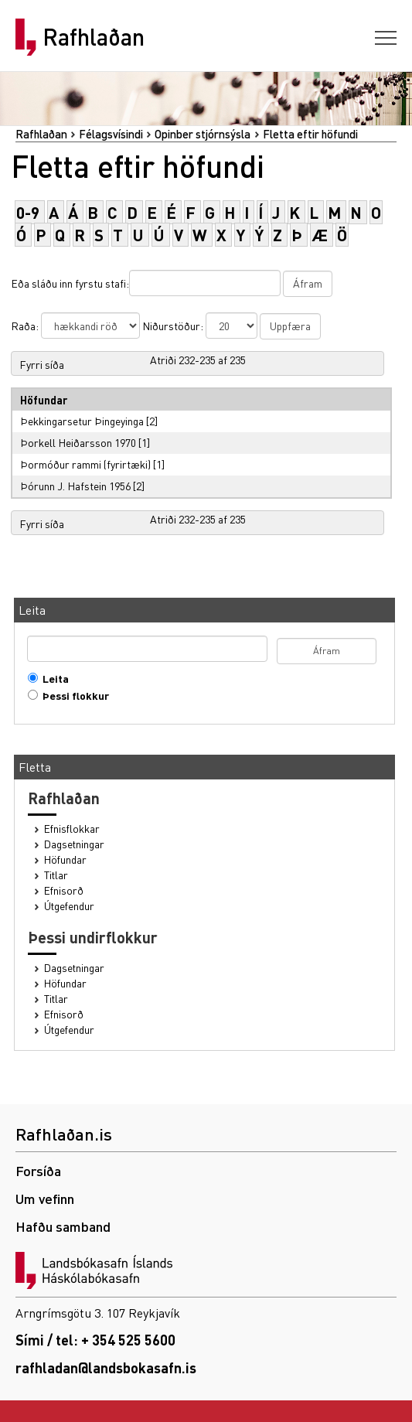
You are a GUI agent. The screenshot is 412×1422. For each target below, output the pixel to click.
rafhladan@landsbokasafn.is (105, 1367)
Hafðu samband (63, 1226)
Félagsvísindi (111, 134)
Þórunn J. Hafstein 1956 (75, 486)
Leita (52, 678)
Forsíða (38, 1170)
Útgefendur (69, 905)
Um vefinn (44, 1198)
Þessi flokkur (72, 695)
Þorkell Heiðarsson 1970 (78, 442)
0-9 (27, 212)
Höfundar (65, 859)
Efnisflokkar (72, 828)
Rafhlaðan (94, 37)
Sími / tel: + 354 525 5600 (95, 1340)
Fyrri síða (41, 364)
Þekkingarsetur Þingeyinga (82, 421)
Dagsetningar (74, 844)
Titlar (56, 875)
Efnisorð (63, 890)
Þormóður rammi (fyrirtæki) (85, 464)
